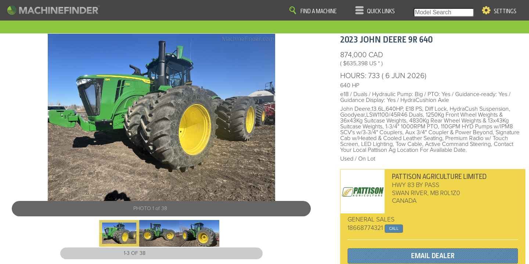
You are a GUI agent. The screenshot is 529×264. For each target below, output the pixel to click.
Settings (505, 11)
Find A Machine (319, 11)
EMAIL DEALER (432, 256)
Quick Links (381, 11)
